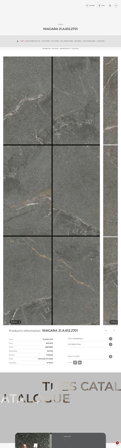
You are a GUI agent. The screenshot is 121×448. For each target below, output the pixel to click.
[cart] (102, 6)
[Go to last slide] (106, 331)
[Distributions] (90, 350)
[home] (14, 6)
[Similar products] (65, 48)
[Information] (46, 48)
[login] (90, 6)
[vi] (116, 6)
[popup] (90, 358)
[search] (110, 5)
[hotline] (26, 6)
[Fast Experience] (90, 342)
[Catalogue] (55, 48)
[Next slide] (114, 331)
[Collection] (75, 48)
